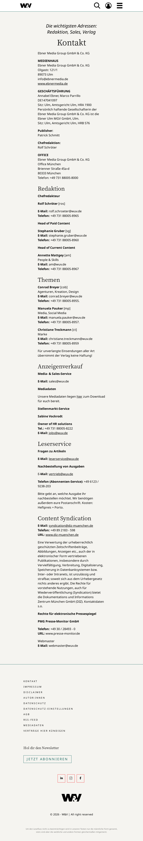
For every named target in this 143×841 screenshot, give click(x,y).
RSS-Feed (30, 719)
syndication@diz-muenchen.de (71, 526)
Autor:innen (34, 697)
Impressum (32, 686)
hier (79, 396)
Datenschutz (34, 703)
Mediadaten (33, 725)
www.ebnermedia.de (53, 83)
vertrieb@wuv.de (61, 474)
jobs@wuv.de (58, 433)
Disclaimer (33, 692)
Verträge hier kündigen (44, 730)
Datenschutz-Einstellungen (48, 708)
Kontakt (30, 681)
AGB (26, 714)
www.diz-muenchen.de (62, 535)
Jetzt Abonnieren (47, 759)
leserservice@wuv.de (64, 459)
